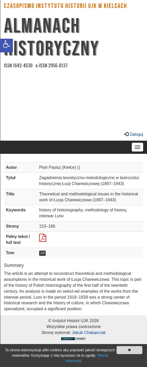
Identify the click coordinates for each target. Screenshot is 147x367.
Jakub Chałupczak (89, 332)
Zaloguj (135, 134)
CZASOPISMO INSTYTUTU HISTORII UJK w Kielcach (65, 6)
